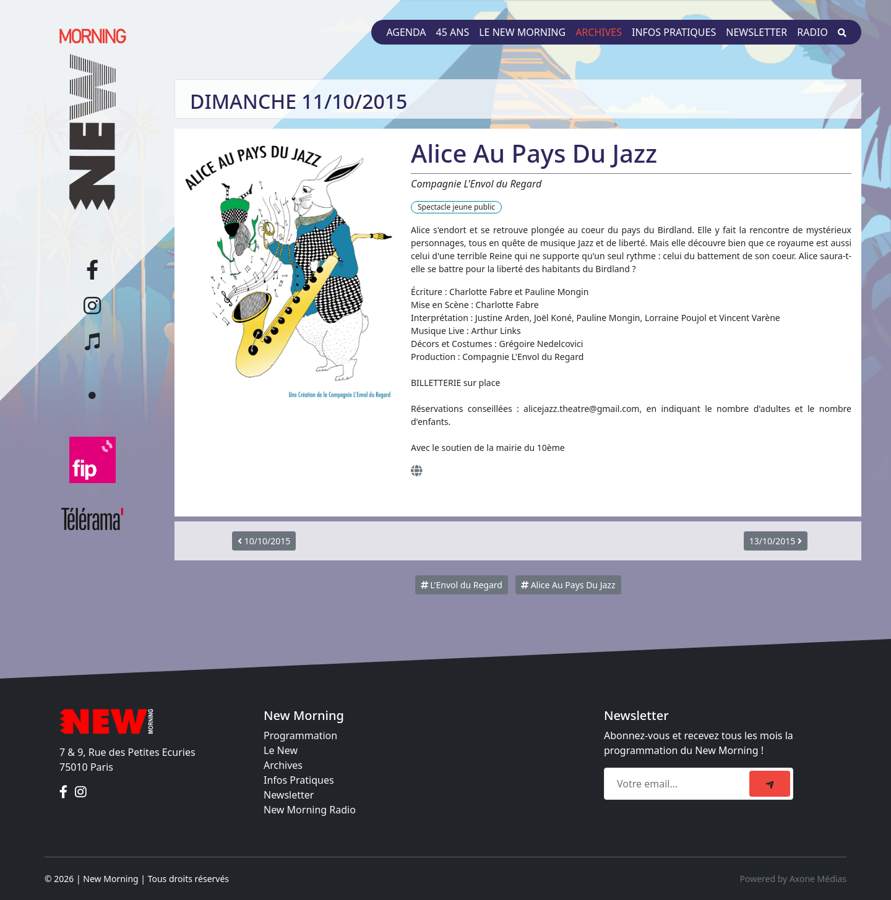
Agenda (406, 32)
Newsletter (756, 32)
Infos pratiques (674, 32)
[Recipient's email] (678, 784)
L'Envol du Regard (461, 585)
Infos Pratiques (299, 780)
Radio (812, 32)
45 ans (453, 32)
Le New (281, 750)
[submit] (769, 784)
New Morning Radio (310, 809)
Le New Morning (522, 32)
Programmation (300, 735)
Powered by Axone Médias (793, 879)
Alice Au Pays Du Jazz (568, 585)
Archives (598, 32)
